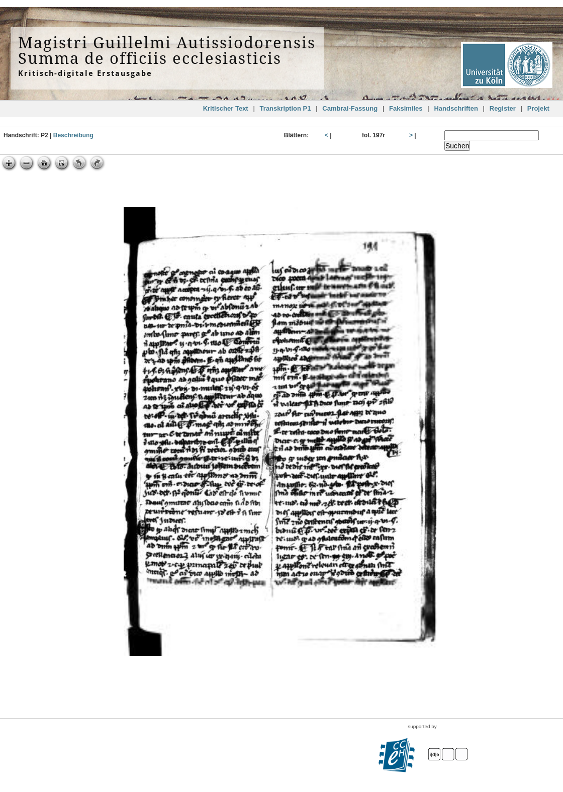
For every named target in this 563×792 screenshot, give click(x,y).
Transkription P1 (285, 108)
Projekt (538, 108)
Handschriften (456, 108)
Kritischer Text (225, 108)
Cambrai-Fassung (350, 108)
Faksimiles (406, 108)
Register (503, 108)
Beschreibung (73, 135)
